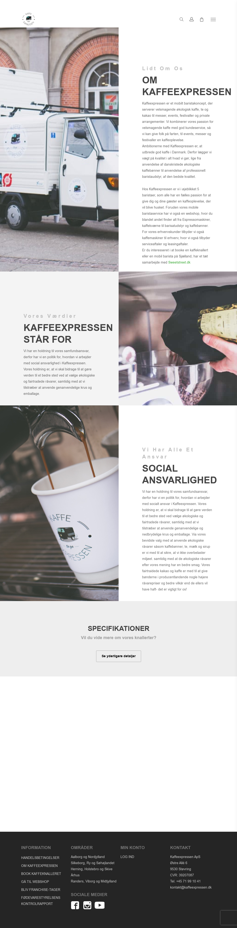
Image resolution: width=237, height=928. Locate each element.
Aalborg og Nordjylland (88, 857)
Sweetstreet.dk (179, 262)
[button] (213, 22)
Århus (75, 875)
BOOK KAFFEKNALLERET (41, 874)
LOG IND (127, 857)
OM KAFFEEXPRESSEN (39, 866)
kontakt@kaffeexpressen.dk (191, 887)
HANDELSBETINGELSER (40, 858)
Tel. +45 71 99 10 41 (185, 881)
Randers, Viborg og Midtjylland (93, 881)
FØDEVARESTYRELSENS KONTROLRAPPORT (40, 901)
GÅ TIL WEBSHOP (35, 882)
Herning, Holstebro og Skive (91, 869)
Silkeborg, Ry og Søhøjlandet (92, 863)
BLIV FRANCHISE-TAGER (40, 890)
